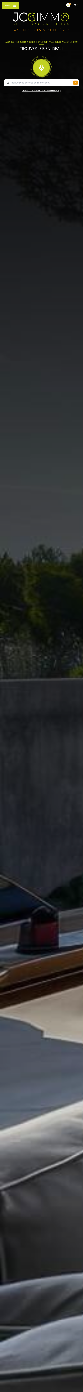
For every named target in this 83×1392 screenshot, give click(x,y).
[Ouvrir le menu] (10, 5)
